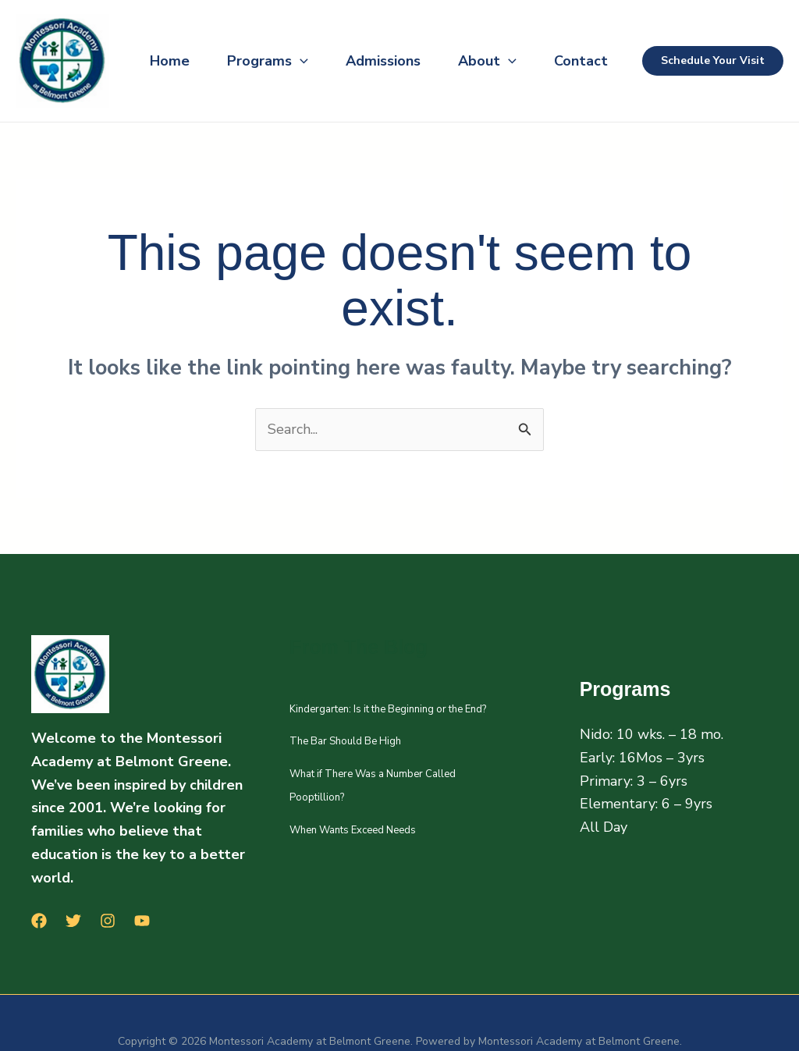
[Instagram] (107, 921)
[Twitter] (73, 921)
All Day (603, 827)
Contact (581, 60)
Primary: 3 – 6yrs (633, 781)
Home (170, 60)
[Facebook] (39, 921)
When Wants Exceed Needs (352, 830)
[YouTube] (142, 921)
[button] (300, 61)
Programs (267, 61)
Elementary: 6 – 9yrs (646, 803)
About (487, 61)
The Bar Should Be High (345, 741)
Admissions (383, 60)
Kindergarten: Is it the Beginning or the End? (387, 709)
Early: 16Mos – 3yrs (642, 757)
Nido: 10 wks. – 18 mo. (651, 734)
